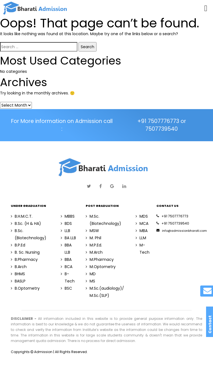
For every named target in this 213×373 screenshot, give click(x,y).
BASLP (18, 281)
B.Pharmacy (24, 259)
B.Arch (19, 266)
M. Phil (93, 237)
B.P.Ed (18, 245)
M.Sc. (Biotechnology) (103, 220)
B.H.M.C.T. (21, 216)
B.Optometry (25, 288)
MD (91, 273)
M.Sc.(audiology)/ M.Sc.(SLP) (105, 292)
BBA (66, 259)
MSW (92, 230)
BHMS (18, 273)
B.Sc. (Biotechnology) (28, 234)
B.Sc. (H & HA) (26, 223)
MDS (142, 216)
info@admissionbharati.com (181, 230)
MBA (142, 230)
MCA (142, 223)
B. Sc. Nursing (25, 252)
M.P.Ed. (94, 245)
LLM (141, 237)
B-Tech (68, 277)
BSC (66, 288)
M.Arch (94, 252)
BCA (66, 266)
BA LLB (68, 237)
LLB (65, 230)
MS (90, 281)
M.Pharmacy (100, 259)
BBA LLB (66, 248)
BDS (66, 223)
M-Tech (142, 248)
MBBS (68, 216)
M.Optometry (101, 266)
